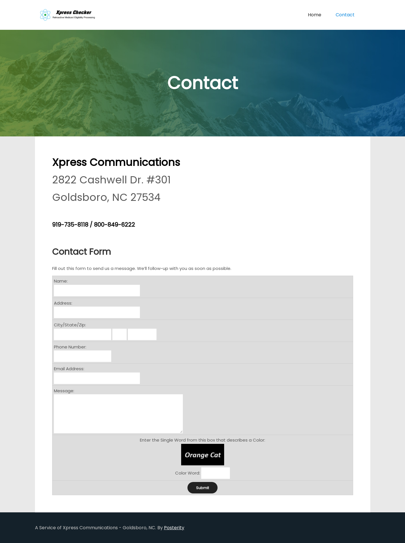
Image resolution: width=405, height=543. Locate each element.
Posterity (174, 527)
